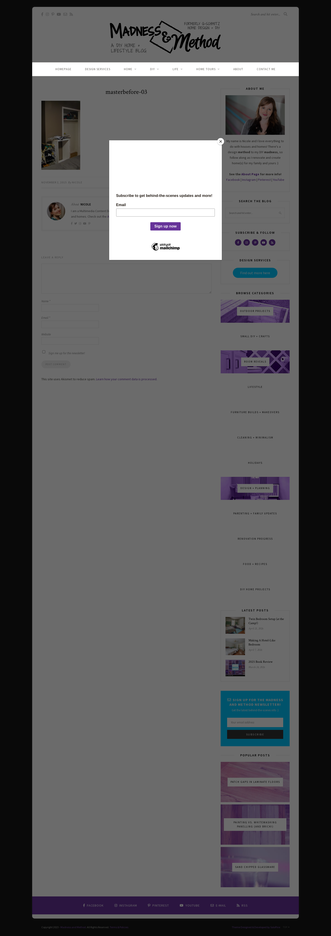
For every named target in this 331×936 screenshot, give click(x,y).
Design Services (97, 69)
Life (176, 69)
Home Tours (206, 69)
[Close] (220, 141)
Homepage (63, 69)
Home (128, 69)
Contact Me (266, 69)
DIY (152, 69)
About (238, 69)
